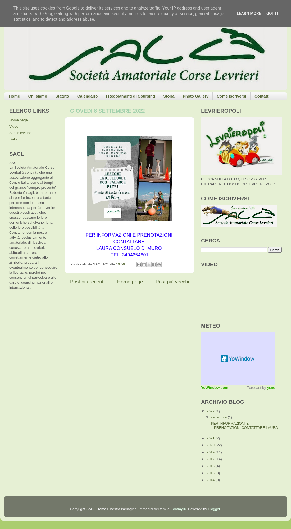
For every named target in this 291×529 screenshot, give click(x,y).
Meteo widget (238, 358)
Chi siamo (37, 96)
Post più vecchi (172, 281)
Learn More (249, 13)
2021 (211, 438)
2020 (211, 445)
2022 (211, 411)
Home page (130, 281)
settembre (219, 417)
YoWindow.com (214, 387)
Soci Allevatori (20, 133)
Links (13, 139)
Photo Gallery (196, 96)
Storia (169, 96)
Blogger (214, 509)
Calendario (87, 96)
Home (14, 96)
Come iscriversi (231, 96)
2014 (211, 480)
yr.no (271, 387)
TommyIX (178, 509)
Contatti (262, 96)
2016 (211, 466)
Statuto (62, 96)
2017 (211, 459)
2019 (211, 452)
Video (13, 126)
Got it (272, 13)
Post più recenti (87, 281)
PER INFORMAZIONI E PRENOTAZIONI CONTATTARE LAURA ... (246, 425)
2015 (211, 473)
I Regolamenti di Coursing (130, 96)
